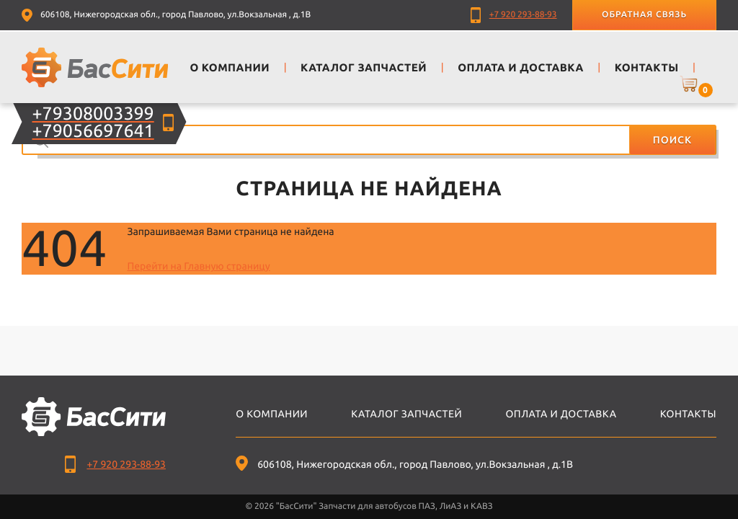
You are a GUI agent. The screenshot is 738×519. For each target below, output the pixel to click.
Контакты (688, 414)
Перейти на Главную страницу (198, 266)
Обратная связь (644, 14)
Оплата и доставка (560, 414)
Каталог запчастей (406, 414)
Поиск (672, 140)
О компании (272, 414)
